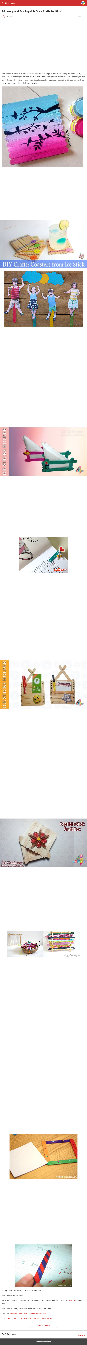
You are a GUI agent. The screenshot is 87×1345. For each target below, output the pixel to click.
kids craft (37, 1318)
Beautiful (9, 1318)
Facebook (71, 1300)
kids (31, 1318)
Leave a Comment (43, 1325)
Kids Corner (23, 1313)
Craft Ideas (21, 1318)
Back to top (81, 1335)
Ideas (16, 1313)
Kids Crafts (32, 1313)
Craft (12, 1313)
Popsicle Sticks (46, 1318)
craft (14, 1318)
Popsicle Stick (41, 1313)
